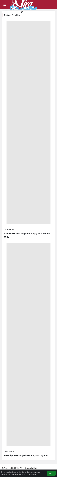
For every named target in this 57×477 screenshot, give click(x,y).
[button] (9, 12)
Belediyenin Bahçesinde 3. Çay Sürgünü (25, 455)
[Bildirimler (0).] (19, 12)
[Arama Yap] (3, 12)
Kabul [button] (51, 473)
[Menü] (4, 4)
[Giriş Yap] (14, 12)
